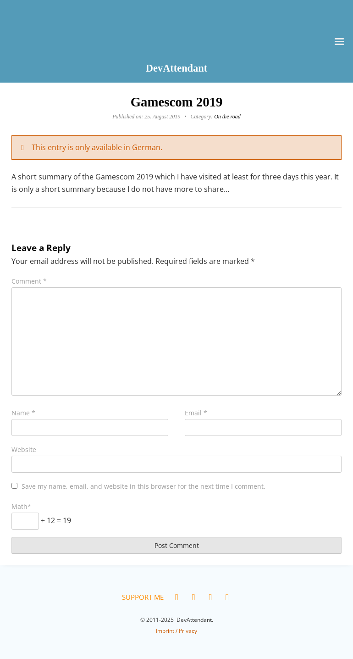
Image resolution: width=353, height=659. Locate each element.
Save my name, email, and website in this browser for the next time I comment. (143, 486)
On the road (227, 116)
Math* (21, 506)
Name (23, 412)
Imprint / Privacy (176, 631)
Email (196, 412)
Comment (29, 281)
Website (23, 449)
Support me (143, 597)
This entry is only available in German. (97, 147)
